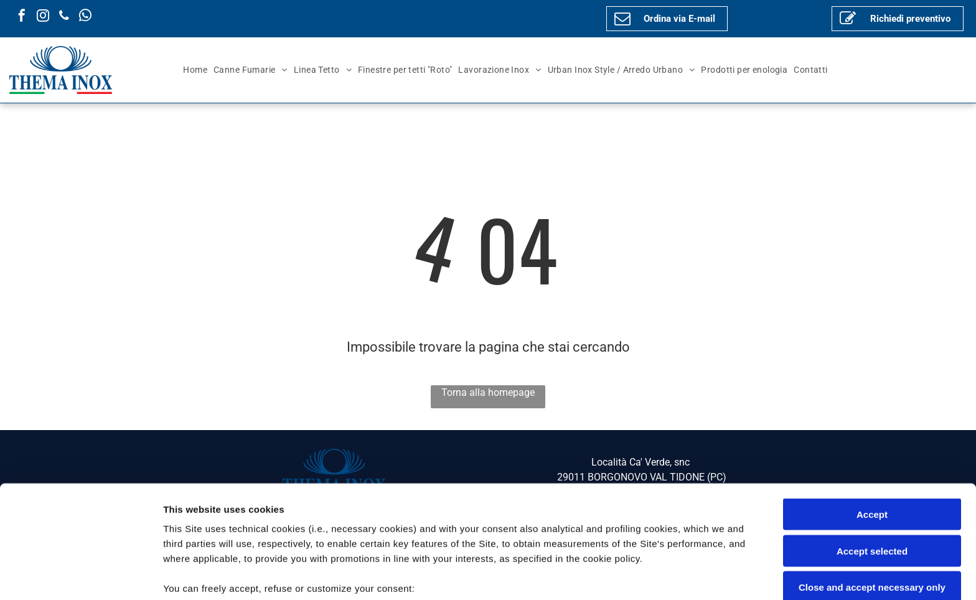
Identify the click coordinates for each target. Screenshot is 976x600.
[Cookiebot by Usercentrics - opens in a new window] (80, 575)
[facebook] (21, 17)
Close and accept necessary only (872, 490)
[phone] (64, 17)
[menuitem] (195, 70)
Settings (633, 575)
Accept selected (872, 454)
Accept (872, 418)
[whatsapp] (85, 17)
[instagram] (43, 17)
